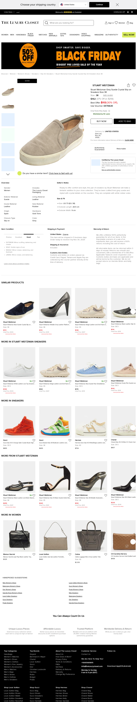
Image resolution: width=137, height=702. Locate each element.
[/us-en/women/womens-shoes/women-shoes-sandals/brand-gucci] (32, 701)
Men (12, 35)
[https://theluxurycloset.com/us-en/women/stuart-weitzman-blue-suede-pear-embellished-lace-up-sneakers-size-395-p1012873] (91, 368)
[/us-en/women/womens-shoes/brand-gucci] (32, 693)
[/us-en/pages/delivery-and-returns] (68, 669)
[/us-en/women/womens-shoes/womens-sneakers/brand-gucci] (32, 696)
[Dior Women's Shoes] (36, 590)
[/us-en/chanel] (43, 659)
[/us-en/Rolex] (43, 675)
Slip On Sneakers (47, 74)
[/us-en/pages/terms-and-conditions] (68, 662)
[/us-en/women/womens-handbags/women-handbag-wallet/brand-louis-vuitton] (6, 696)
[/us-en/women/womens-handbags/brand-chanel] (84, 691)
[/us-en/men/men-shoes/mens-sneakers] (17, 680)
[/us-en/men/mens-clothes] (17, 677)
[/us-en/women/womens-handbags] (17, 654)
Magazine (99, 35)
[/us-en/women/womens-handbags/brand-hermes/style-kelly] (58, 698)
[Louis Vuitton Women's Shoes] (101, 583)
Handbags (21, 35)
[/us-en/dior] (43, 667)
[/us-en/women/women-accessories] (17, 667)
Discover (4, 74)
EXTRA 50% (63, 35)
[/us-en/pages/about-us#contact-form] (94, 654)
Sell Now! (128, 35)
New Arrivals (53, 35)
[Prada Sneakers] (36, 604)
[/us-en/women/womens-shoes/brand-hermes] (58, 693)
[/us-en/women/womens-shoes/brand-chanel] (84, 693)
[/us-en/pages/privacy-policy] (68, 659)
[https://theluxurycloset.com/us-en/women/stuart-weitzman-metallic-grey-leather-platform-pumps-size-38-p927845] (55, 310)
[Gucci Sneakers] (36, 600)
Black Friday (31, 35)
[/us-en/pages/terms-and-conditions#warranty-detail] (68, 672)
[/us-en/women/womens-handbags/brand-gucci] (32, 691)
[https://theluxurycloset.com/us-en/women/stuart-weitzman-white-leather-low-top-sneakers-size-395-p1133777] (19, 369)
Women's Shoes (24, 74)
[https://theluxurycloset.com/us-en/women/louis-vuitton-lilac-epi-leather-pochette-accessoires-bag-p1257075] (55, 539)
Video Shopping (85, 35)
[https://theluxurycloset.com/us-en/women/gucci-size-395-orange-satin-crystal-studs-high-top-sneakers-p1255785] (19, 426)
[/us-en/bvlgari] (43, 677)
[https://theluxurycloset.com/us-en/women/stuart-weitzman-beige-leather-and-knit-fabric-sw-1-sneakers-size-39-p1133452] (91, 310)
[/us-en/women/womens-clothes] (17, 662)
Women (4, 35)
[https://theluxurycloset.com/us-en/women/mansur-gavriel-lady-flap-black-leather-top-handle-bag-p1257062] (19, 539)
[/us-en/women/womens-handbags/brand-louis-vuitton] (6, 691)
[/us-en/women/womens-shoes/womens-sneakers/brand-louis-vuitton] (6, 698)
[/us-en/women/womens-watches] (17, 657)
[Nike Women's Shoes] (36, 583)
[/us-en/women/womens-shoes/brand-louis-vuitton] (6, 693)
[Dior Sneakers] (101, 600)
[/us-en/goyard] (43, 654)
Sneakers (35, 74)
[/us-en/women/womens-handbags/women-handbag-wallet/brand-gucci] (32, 698)
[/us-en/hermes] (43, 672)
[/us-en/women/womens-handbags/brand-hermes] (58, 691)
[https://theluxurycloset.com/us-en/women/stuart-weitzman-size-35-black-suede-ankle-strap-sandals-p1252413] (55, 483)
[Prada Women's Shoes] (101, 590)
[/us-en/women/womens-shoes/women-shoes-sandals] (58, 701)
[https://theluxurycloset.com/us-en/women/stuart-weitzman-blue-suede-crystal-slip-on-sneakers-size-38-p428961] (19, 310)
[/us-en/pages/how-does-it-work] (68, 657)
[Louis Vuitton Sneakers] (36, 597)
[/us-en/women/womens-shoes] (17, 659)
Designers (74, 35)
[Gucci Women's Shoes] (101, 587)
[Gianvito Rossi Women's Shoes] (36, 594)
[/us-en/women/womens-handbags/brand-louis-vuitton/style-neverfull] (6, 701)
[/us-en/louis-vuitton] (43, 662)
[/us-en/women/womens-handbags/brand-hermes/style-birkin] (58, 696)
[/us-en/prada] (43, 680)
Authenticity (111, 35)
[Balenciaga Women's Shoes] (36, 587)
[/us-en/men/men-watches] (17, 669)
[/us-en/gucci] (43, 664)
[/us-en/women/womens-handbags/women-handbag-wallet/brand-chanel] (84, 696)
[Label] (71, 23)
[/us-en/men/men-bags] (17, 672)
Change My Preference (65, 674)
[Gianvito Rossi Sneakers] (101, 604)
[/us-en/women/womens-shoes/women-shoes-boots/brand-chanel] (84, 698)
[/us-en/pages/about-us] (68, 654)
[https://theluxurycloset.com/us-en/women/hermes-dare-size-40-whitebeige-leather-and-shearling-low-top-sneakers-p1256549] (91, 426)
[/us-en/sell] (68, 667)
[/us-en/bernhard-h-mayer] (43, 657)
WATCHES (43, 35)
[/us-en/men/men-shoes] (17, 675)
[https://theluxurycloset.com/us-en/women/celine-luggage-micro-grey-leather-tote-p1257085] (91, 540)
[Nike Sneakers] (101, 594)
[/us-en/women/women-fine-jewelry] (17, 664)
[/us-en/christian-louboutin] (43, 669)
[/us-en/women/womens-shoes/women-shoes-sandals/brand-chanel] (84, 701)
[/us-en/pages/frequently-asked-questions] (68, 664)
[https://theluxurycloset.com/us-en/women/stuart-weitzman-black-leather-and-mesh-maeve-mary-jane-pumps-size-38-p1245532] (19, 483)
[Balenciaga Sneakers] (101, 597)
